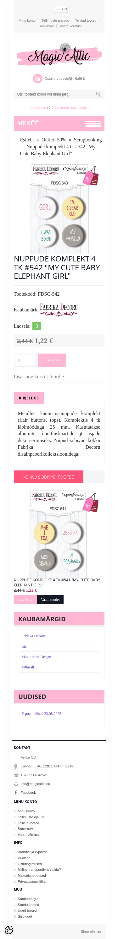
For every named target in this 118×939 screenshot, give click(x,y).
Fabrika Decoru (33, 636)
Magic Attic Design (36, 657)
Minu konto (27, 20)
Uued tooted (27, 910)
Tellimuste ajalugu (55, 20)
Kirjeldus (29, 398)
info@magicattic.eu (35, 784)
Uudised (24, 858)
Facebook (28, 792)
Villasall (28, 667)
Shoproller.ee (91, 931)
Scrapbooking (88, 139)
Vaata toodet (50, 599)
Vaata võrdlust (71, 26)
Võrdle (57, 376)
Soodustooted (28, 905)
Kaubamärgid (28, 899)
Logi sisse (38, 107)
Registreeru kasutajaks (69, 107)
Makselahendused (32, 875)
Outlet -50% (54, 139)
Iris (24, 646)
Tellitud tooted (86, 20)
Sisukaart (25, 916)
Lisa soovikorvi (29, 376)
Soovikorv (46, 26)
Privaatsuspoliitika (32, 881)
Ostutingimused (30, 864)
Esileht (27, 139)
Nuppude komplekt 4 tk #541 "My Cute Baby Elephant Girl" (57, 583)
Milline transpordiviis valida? (39, 869)
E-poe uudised (41, 713)
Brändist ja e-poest (32, 852)
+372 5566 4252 (33, 775)
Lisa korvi (52, 360)
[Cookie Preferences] (8, 930)
